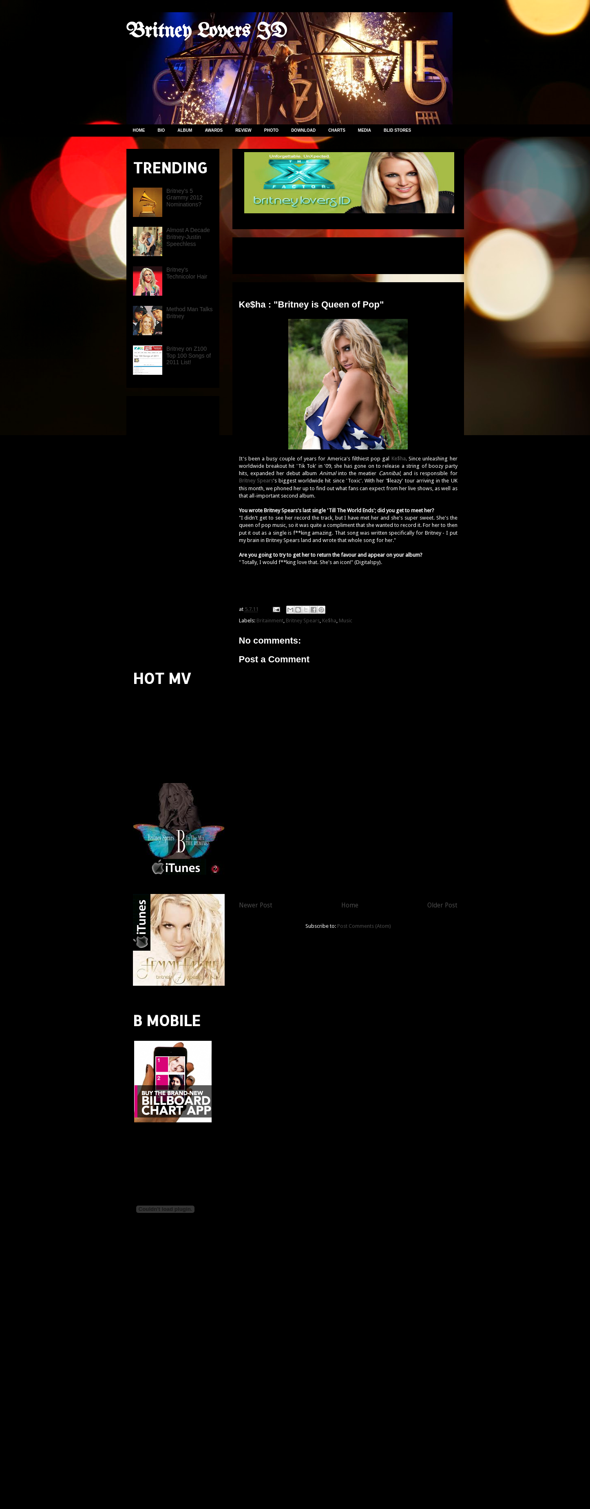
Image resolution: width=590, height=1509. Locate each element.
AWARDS (214, 130)
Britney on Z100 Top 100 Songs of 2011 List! (188, 355)
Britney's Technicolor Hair (186, 273)
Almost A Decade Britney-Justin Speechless (188, 237)
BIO (161, 130)
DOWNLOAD (303, 130)
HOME (139, 130)
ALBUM (184, 130)
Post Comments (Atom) (364, 926)
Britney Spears (303, 620)
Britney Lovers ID (206, 31)
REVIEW (243, 130)
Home (349, 905)
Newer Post (255, 905)
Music (345, 620)
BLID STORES (397, 130)
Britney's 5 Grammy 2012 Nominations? (184, 198)
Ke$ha (329, 620)
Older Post (442, 905)
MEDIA (364, 130)
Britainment (269, 620)
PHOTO (271, 130)
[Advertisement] (334, 253)
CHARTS (336, 130)
